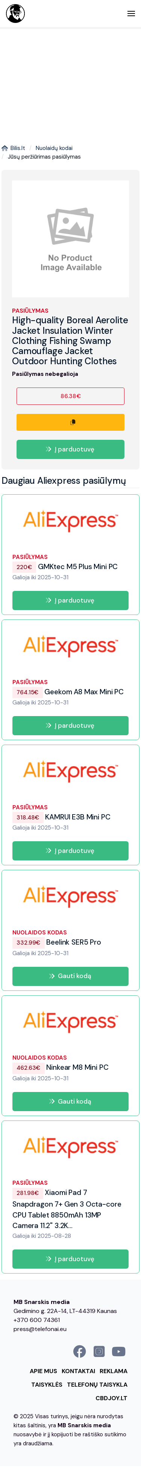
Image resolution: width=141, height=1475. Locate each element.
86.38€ (71, 396)
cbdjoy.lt (111, 1398)
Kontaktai (78, 1371)
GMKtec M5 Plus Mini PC (65, 566)
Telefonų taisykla (97, 1385)
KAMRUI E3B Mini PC (61, 817)
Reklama (113, 1371)
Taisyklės (46, 1385)
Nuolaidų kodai (54, 148)
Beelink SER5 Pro (56, 942)
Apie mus (43, 1371)
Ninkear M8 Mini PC (60, 1067)
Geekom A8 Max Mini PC (68, 692)
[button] (131, 13)
